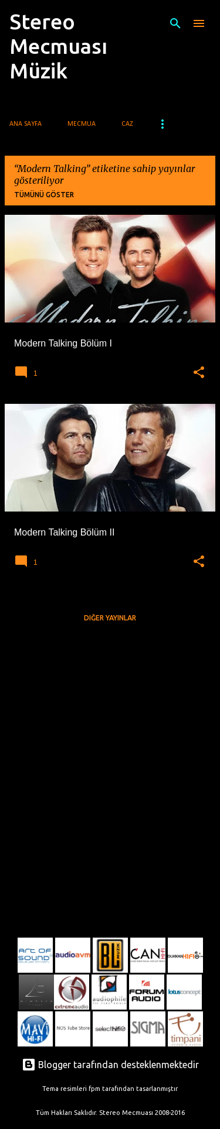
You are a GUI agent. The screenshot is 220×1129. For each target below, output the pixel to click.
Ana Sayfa (25, 124)
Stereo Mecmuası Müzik (58, 46)
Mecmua (81, 124)
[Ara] (175, 23)
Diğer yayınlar (110, 618)
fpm (94, 1088)
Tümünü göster (44, 194)
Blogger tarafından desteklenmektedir (110, 1064)
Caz (127, 124)
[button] (199, 372)
